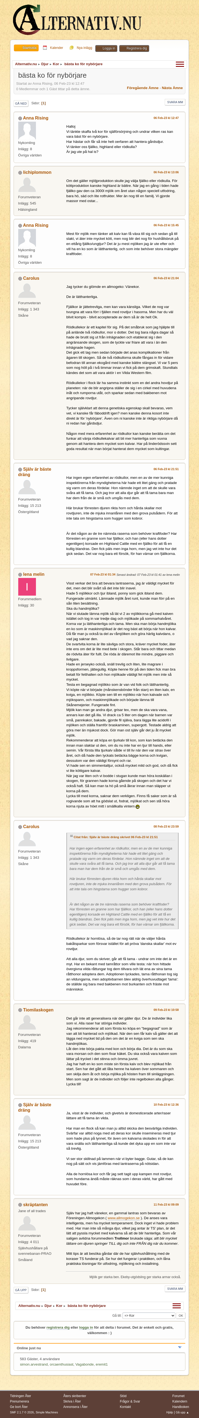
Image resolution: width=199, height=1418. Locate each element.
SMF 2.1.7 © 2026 (22, 1412)
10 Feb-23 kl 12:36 (166, 1104)
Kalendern (179, 1401)
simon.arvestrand (34, 1364)
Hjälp (169, 1412)
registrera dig (58, 1327)
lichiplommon (37, 172)
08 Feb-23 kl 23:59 (166, 826)
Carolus (31, 278)
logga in (86, 1327)
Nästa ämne (172, 88)
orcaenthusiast (62, 1364)
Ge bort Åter (19, 1407)
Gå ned (21, 103)
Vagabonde (84, 1364)
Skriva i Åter (72, 1401)
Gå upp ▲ (182, 1412)
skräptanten (35, 1204)
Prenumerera (19, 1401)
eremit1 (102, 1364)
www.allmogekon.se (124, 1218)
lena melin (33, 574)
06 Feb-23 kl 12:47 (166, 118)
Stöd (123, 1396)
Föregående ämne (142, 88)
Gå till (116, 1316)
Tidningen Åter (20, 1396)
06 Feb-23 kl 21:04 (166, 278)
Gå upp (21, 1290)
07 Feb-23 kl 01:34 (102, 574)
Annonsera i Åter (75, 1407)
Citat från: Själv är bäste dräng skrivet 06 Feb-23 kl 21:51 (116, 837)
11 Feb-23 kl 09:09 (166, 1204)
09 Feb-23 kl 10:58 (166, 1009)
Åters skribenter (74, 1396)
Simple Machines (47, 1412)
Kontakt (125, 1407)
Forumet (178, 1396)
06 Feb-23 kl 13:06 (166, 172)
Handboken (180, 1407)
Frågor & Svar (130, 1401)
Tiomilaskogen (38, 1010)
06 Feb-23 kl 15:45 (166, 225)
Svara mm (175, 102)
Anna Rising (35, 118)
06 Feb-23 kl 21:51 (166, 469)
